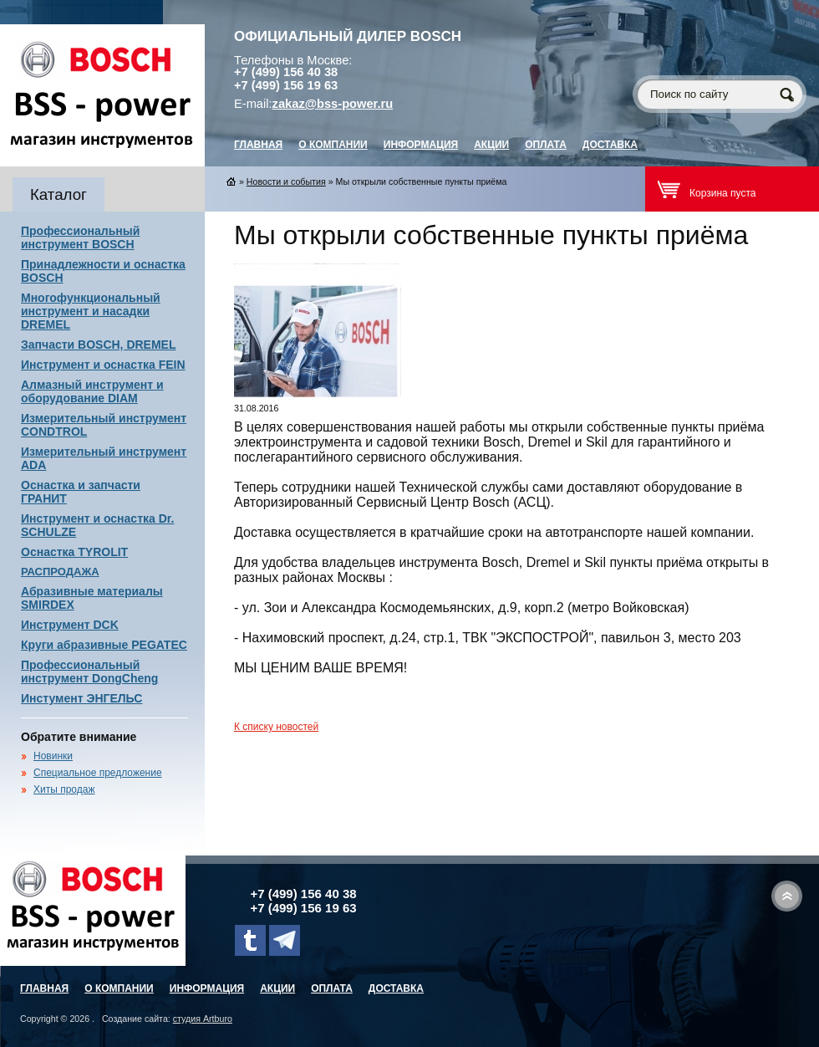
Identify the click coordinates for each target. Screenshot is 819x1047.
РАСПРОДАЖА (60, 571)
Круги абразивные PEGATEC (104, 644)
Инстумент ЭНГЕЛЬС (81, 698)
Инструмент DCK (70, 624)
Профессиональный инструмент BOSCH (80, 237)
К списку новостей (276, 727)
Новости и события (286, 181)
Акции (491, 145)
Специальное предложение (97, 773)
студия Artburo (202, 1019)
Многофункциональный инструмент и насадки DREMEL (90, 311)
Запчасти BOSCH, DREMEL (98, 344)
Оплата (546, 145)
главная (258, 145)
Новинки (53, 756)
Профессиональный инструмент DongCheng (89, 671)
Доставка (610, 145)
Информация (421, 145)
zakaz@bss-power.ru (333, 103)
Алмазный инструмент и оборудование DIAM (92, 391)
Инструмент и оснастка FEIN (103, 364)
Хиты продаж (63, 789)
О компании (333, 145)
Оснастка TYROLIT (74, 552)
